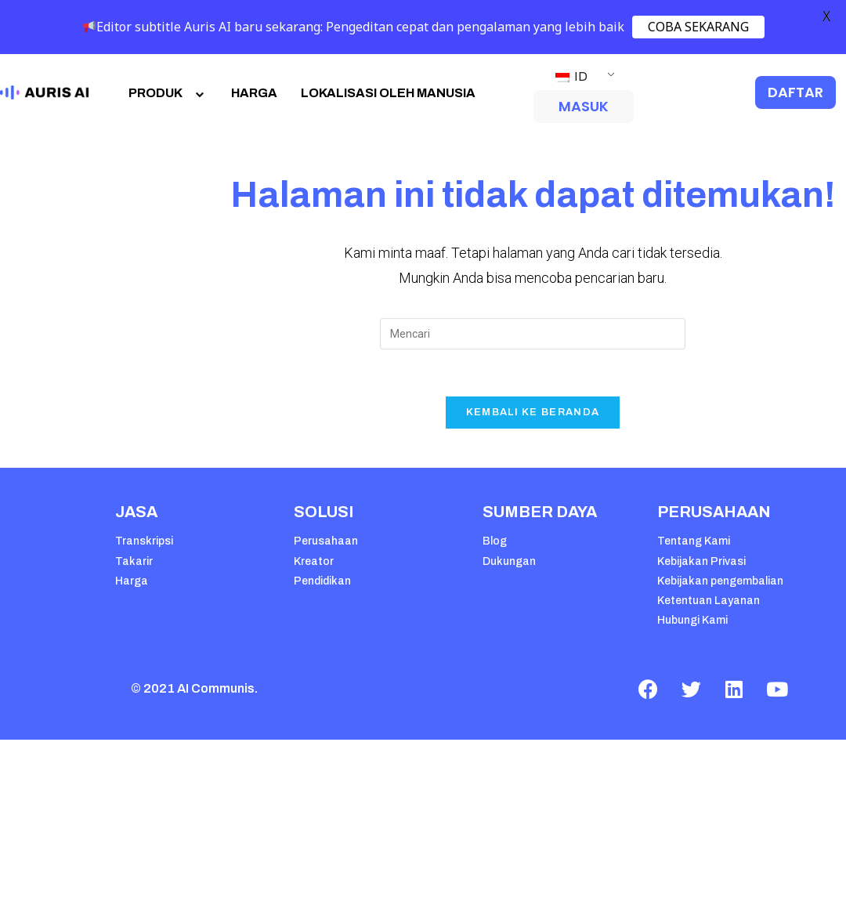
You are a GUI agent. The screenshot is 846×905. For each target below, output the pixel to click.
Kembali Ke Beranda (532, 412)
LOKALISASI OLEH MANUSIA (388, 93)
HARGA (254, 93)
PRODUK (168, 93)
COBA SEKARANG (698, 26)
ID (571, 76)
